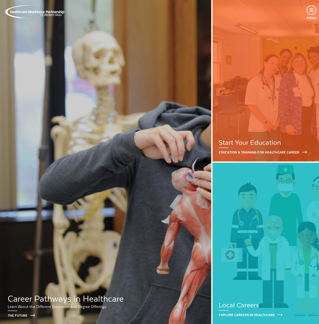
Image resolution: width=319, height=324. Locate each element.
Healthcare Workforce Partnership (34, 11)
